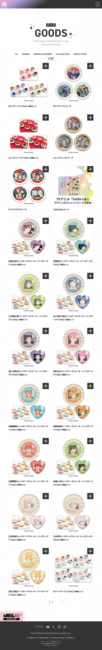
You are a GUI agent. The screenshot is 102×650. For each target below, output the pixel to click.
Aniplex (70, 637)
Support (32, 637)
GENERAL (26, 54)
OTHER (51, 58)
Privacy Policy (57, 637)
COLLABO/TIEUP (63, 54)
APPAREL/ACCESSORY (43, 54)
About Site (44, 637)
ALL (16, 54)
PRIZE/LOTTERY (80, 54)
